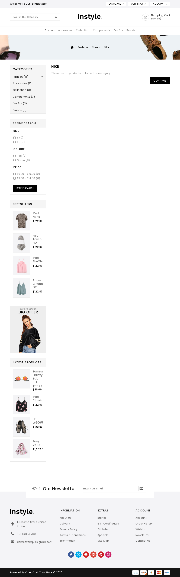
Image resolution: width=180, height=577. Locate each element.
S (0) (18, 137)
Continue (159, 80)
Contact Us (143, 540)
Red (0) (20, 156)
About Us (65, 518)
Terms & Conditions (73, 535)
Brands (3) (20, 110)
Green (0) (21, 160)
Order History (144, 523)
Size (16, 131)
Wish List (141, 529)
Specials (103, 535)
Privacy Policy (68, 529)
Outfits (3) (20, 103)
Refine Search (25, 188)
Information (67, 540)
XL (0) (19, 142)
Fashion (50, 30)
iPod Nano (36, 215)
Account (141, 518)
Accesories (65, 30)
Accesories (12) (23, 83)
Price (17, 167)
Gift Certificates (108, 523)
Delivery (65, 523)
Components (101, 30)
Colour (19, 149)
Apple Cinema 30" (38, 283)
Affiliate (103, 529)
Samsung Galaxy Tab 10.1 (39, 376)
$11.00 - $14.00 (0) (26, 178)
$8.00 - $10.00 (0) (26, 174)
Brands (131, 30)
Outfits (118, 30)
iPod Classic (38, 398)
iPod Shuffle (38, 259)
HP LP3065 (38, 421)
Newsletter (142, 535)
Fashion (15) (20, 77)
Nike (106, 47)
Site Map (103, 540)
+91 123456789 (26, 534)
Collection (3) (22, 90)
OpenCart (31, 572)
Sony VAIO (36, 443)
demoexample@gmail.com (35, 542)
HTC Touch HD (37, 239)
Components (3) (24, 96)
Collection (82, 30)
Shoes (96, 47)
